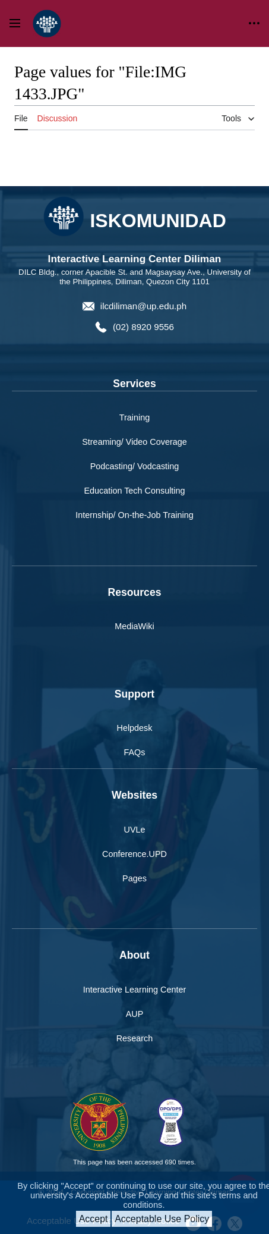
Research (134, 1038)
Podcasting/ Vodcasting (134, 466)
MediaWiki (134, 626)
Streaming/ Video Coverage (134, 442)
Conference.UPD (134, 854)
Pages (134, 878)
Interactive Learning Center (134, 989)
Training (134, 417)
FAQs (134, 752)
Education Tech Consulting (134, 490)
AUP (135, 1014)
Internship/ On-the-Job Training (134, 515)
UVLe (134, 829)
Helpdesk (135, 728)
